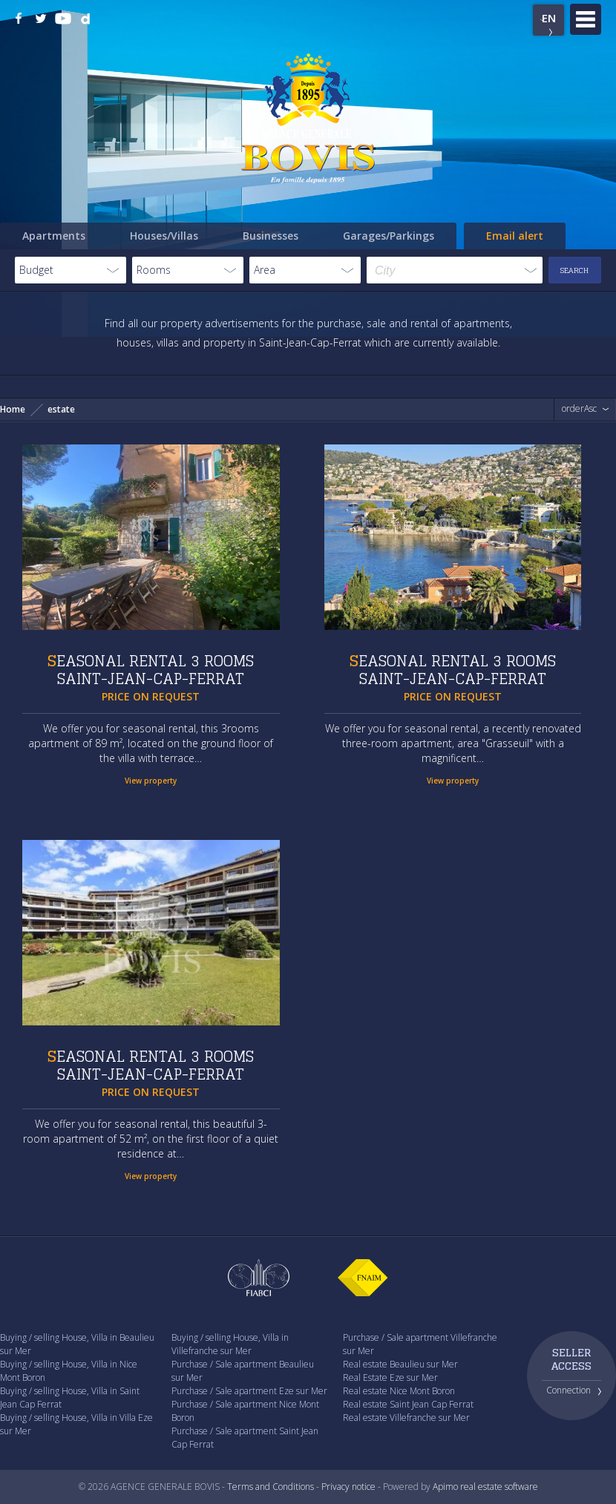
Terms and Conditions (270, 1486)
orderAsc (579, 409)
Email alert (514, 236)
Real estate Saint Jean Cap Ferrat (408, 1404)
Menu (585, 19)
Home (12, 409)
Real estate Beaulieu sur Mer (400, 1364)
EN (549, 17)
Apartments (53, 236)
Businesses (270, 236)
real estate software (499, 1486)
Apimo (445, 1486)
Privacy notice (348, 1486)
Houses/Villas (164, 236)
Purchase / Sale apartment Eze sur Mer (249, 1391)
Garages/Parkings (388, 236)
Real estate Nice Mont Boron (399, 1391)
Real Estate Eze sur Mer (390, 1377)
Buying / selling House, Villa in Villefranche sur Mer (230, 1344)
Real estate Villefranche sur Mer (406, 1417)
